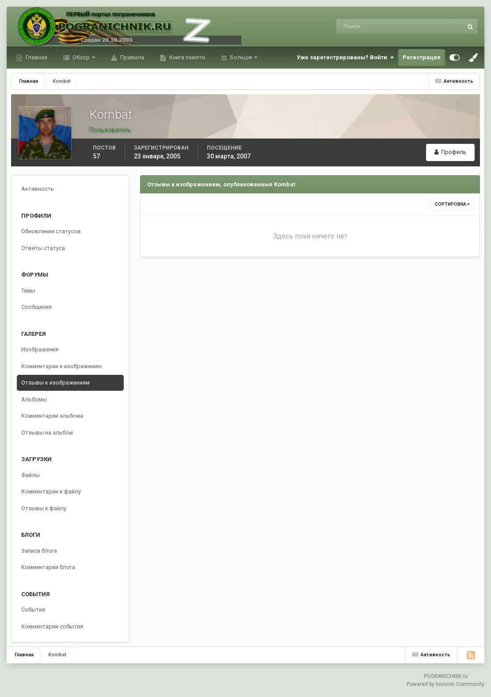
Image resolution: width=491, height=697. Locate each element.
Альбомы (34, 399)
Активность (37, 188)
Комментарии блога (48, 567)
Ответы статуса (43, 248)
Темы (28, 290)
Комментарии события (52, 626)
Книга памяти (186, 57)
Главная (35, 57)
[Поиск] (363, 26)
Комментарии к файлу (51, 491)
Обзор (81, 57)
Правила (131, 57)
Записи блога (39, 550)
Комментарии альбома (52, 415)
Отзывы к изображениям (55, 382)
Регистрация (422, 57)
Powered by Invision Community (445, 684)
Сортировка (452, 204)
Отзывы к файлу (43, 508)
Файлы (30, 475)
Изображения (39, 349)
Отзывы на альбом (47, 432)
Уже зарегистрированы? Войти (345, 57)
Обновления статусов (51, 231)
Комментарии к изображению (61, 366)
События (33, 609)
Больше (241, 57)
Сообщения (36, 307)
